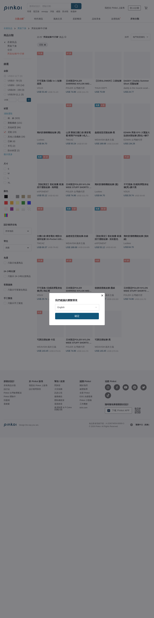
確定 (77, 316)
